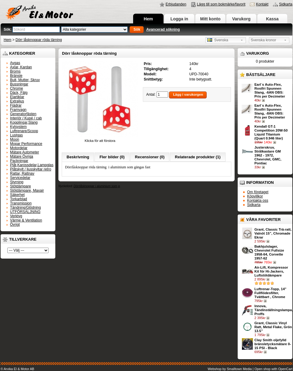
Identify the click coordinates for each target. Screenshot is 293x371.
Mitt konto (210, 18)
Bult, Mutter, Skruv (25, 80)
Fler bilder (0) (111, 157)
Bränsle (16, 76)
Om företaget (257, 192)
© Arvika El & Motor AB (17, 369)
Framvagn (18, 110)
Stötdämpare (20, 186)
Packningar (19, 161)
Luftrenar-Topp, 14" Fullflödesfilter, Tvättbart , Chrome (270, 293)
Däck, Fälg (18, 93)
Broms (15, 71)
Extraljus (17, 101)
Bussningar (19, 84)
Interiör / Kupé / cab (26, 118)
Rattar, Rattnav (22, 173)
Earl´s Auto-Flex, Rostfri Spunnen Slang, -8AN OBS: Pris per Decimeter (269, 111)
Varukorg (241, 18)
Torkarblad (18, 199)
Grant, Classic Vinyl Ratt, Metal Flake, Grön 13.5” (273, 327)
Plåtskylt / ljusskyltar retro (30, 169)
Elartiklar (17, 97)
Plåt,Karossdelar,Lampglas (31, 165)
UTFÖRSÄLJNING (25, 212)
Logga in (179, 18)
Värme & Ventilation (26, 220)
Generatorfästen (23, 114)
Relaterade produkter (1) (197, 157)
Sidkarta (285, 4)
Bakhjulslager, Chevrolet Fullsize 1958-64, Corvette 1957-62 (269, 252)
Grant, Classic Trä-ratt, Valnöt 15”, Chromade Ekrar (272, 233)
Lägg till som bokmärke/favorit (221, 4)
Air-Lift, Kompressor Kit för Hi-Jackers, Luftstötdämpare (271, 271)
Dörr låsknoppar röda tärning (39, 40)
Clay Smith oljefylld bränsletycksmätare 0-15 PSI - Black (272, 344)
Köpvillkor (255, 196)
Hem (148, 18)
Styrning (16, 182)
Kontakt (262, 4)
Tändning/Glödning (25, 207)
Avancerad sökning (163, 29)
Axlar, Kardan (21, 67)
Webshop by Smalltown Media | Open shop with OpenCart (250, 369)
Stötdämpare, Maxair (27, 190)
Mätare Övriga (21, 156)
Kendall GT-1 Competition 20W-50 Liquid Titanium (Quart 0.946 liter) (271, 132)
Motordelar (18, 148)
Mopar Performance (26, 144)
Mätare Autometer (24, 152)
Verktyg (16, 216)
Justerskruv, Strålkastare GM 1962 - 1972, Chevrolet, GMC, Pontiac (267, 155)
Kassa (272, 18)
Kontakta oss (257, 200)
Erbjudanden (176, 4)
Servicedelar (20, 178)
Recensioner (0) (150, 157)
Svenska (217, 40)
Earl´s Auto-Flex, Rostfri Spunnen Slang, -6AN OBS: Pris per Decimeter (269, 90)
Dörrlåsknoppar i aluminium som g (97, 186)
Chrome (16, 88)
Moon (14, 139)
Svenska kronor (263, 40)
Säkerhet (17, 195)
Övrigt (15, 224)
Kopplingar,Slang (24, 122)
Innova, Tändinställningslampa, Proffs (273, 310)
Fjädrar (16, 105)
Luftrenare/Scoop (24, 131)
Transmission (21, 203)
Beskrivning (78, 157)
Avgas (15, 63)
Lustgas (16, 135)
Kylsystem (18, 127)
